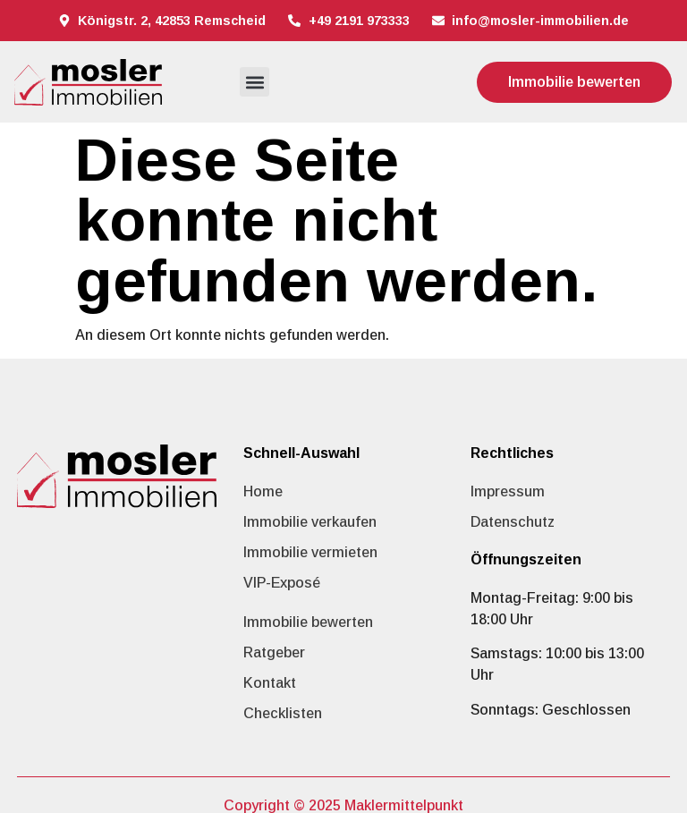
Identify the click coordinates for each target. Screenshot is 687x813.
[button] (254, 82)
